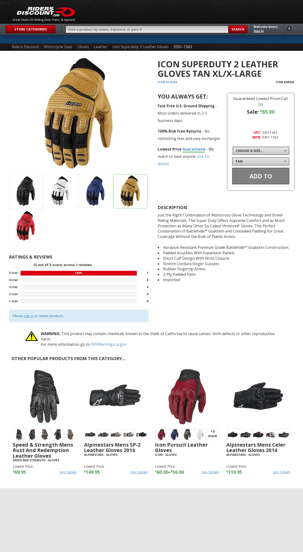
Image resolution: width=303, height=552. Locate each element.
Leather (100, 46)
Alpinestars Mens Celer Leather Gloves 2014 (255, 447)
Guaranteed (194, 149)
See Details (68, 472)
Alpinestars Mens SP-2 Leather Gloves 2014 (112, 447)
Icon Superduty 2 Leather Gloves (140, 46)
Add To (261, 176)
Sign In (259, 31)
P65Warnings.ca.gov (108, 344)
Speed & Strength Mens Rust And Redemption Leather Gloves (43, 450)
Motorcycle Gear (58, 46)
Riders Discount (25, 46)
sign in (29, 316)
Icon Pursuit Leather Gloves (181, 447)
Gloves (83, 46)
